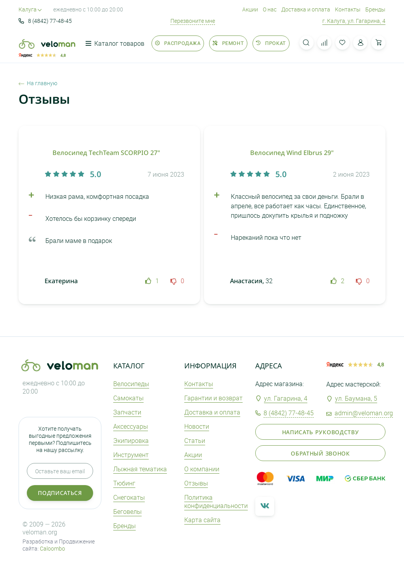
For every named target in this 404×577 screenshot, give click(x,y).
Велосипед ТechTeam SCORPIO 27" (106, 152)
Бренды (375, 9)
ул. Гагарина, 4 (285, 398)
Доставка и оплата (305, 9)
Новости (196, 426)
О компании (201, 469)
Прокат (271, 43)
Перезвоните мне (192, 20)
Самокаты (128, 398)
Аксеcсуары (130, 426)
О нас (270, 9)
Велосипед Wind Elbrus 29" (292, 152)
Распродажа (178, 43)
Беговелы (127, 511)
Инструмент (131, 454)
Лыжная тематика (140, 469)
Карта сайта (202, 519)
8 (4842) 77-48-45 (45, 20)
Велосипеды (131, 383)
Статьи (194, 440)
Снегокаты (129, 497)
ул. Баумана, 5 (356, 398)
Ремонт (228, 43)
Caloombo (52, 548)
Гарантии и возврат (213, 398)
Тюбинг (124, 483)
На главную (38, 83)
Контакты (348, 9)
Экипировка (131, 440)
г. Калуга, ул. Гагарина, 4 (353, 20)
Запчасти (127, 412)
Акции (250, 9)
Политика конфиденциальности (216, 501)
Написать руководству (320, 432)
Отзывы (196, 483)
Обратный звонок (320, 453)
